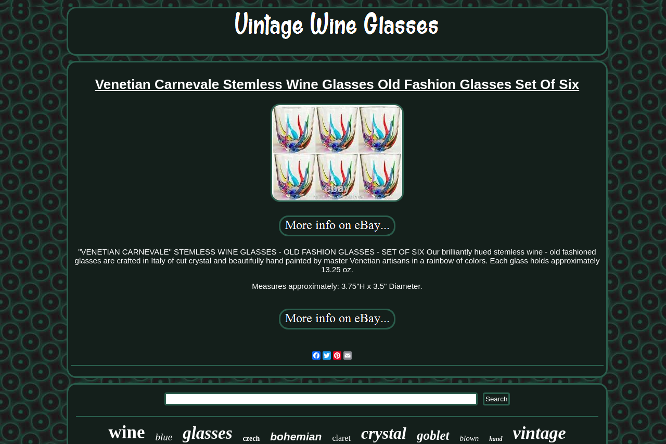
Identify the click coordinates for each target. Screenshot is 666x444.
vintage (539, 432)
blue (163, 437)
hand (495, 438)
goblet (433, 435)
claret (341, 438)
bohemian (296, 436)
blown (469, 438)
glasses (207, 433)
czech (251, 438)
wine (126, 432)
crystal (383, 433)
